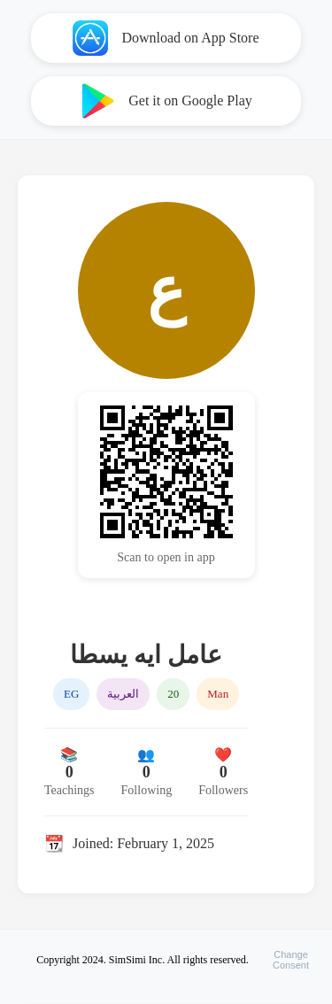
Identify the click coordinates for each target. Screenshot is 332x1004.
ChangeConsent (291, 959)
